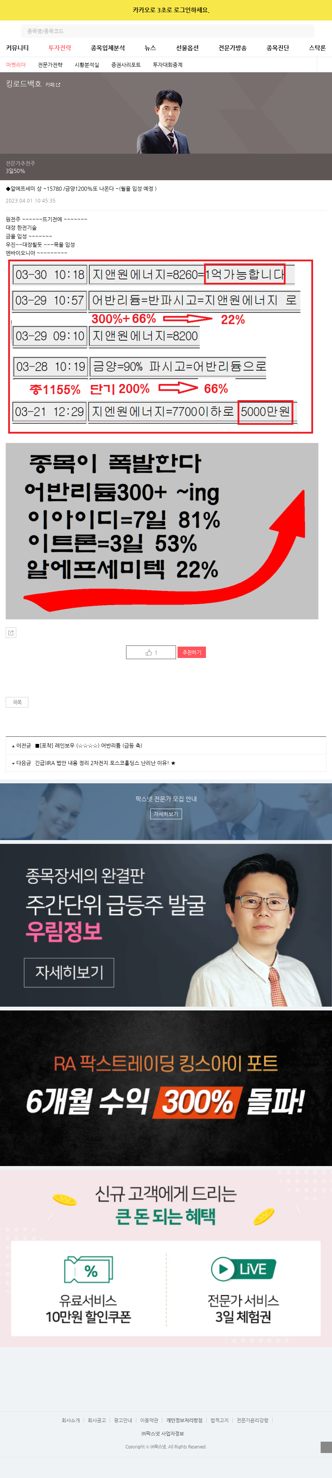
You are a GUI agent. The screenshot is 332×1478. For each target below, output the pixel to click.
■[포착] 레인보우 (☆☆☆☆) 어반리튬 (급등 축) (88, 745)
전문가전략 (50, 65)
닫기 (321, 10)
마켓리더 (16, 65)
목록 (17, 702)
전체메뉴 (325, 31)
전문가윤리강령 (252, 1420)
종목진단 (278, 47)
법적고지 (219, 1420)
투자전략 (59, 47)
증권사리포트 (126, 65)
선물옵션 (187, 47)
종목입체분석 (108, 47)
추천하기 (191, 652)
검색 (308, 31)
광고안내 (123, 1420)
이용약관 (149, 1420)
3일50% (15, 171)
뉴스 (150, 47)
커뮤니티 (17, 47)
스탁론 (317, 47)
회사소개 (71, 1420)
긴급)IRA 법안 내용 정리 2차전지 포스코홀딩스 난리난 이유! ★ (105, 763)
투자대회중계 (167, 65)
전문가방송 (232, 47)
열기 (326, 1447)
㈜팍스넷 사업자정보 (163, 1433)
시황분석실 (87, 65)
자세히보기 (166, 814)
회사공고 (97, 1420)
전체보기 (324, 64)
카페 (50, 84)
